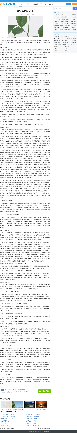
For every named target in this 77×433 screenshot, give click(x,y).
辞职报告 (72, 1)
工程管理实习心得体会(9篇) (32, 416)
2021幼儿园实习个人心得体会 (33, 414)
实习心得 (16, 8)
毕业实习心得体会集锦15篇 (7, 414)
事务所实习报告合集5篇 (70, 42)
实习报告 (21, 1)
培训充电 (67, 51)
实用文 (51, 4)
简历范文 (9, 1)
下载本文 (33, 14)
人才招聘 (43, 4)
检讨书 (55, 46)
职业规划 (28, 1)
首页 (20, 4)
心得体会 (56, 51)
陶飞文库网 (37, 431)
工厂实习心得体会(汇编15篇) (8, 416)
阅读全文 (28, 14)
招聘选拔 (42, 1)
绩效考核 (48, 1)
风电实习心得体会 (5, 425)
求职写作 (28, 4)
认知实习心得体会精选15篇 (32, 425)
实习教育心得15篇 (5, 421)
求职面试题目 (35, 1)
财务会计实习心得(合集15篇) (33, 419)
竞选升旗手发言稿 (69, 44)
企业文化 (54, 1)
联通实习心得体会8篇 (31, 423)
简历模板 (15, 1)
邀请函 (66, 48)
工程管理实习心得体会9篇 (7, 419)
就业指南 (35, 4)
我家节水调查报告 (69, 36)
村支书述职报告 (58, 38)
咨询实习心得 (4, 423)
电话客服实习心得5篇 (31, 421)
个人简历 (3, 1)
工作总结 (66, 1)
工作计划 (60, 1)
